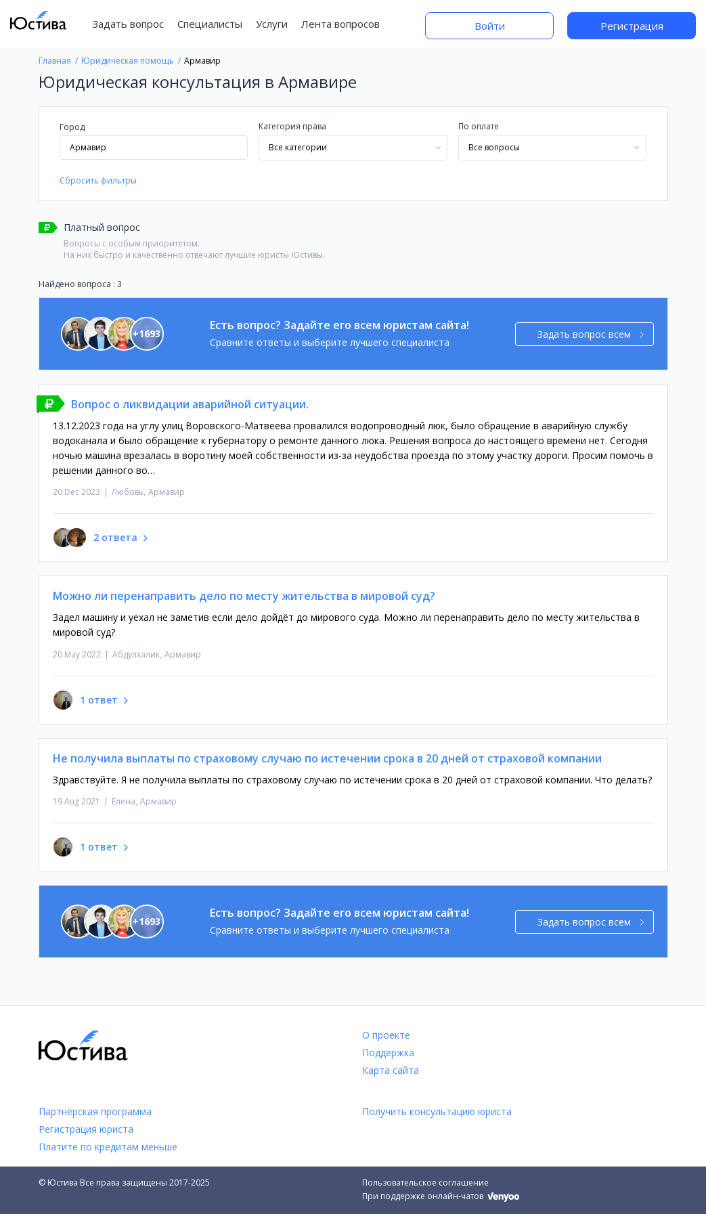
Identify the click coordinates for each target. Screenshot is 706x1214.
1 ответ (99, 699)
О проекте (386, 1034)
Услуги (272, 23)
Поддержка (388, 1052)
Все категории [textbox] (298, 147)
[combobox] (353, 147)
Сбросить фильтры (98, 180)
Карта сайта (390, 1070)
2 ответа (115, 537)
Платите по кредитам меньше (108, 1146)
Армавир (166, 492)
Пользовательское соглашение (425, 1182)
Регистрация (631, 25)
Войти (490, 25)
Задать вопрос (128, 23)
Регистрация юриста (86, 1129)
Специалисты (209, 23)
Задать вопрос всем (590, 334)
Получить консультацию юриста (437, 1111)
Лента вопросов (340, 23)
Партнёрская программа (95, 1111)
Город (72, 127)
